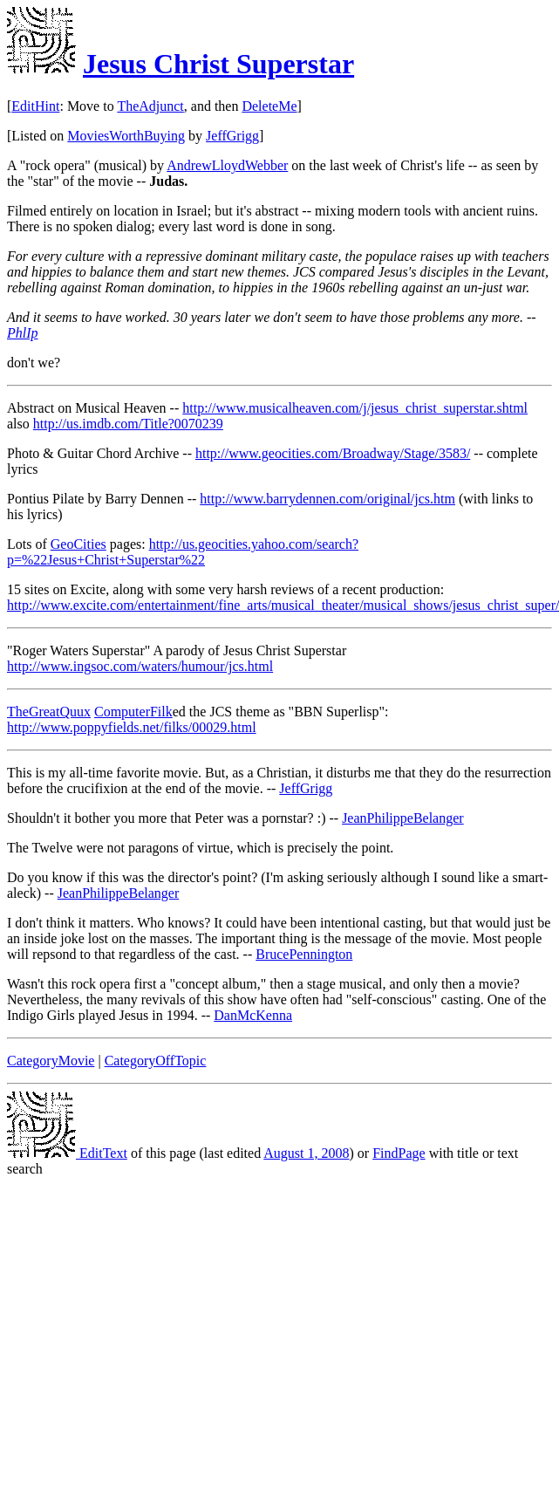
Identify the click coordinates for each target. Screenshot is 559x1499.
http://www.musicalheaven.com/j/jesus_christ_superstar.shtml (355, 407)
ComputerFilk (133, 711)
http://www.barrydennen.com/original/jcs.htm (327, 498)
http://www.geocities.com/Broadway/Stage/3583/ (332, 453)
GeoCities (78, 544)
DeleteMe (269, 106)
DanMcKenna (253, 1015)
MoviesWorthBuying (126, 135)
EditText (67, 1153)
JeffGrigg (232, 135)
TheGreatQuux (49, 711)
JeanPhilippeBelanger (403, 818)
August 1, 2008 (306, 1153)
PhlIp (22, 332)
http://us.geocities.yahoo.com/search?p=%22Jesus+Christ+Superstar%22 (182, 552)
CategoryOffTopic (156, 1060)
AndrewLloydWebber (227, 165)
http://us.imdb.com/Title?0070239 (128, 423)
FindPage (398, 1153)
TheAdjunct (150, 106)
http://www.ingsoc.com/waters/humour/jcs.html (140, 666)
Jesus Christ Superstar (218, 63)
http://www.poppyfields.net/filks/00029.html (131, 727)
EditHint (35, 106)
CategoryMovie (50, 1060)
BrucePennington (304, 954)
